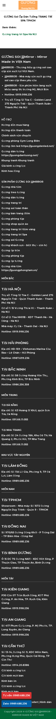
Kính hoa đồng (10, 171)
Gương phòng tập (12, 255)
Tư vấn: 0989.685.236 (16, 695)
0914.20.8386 (20, 665)
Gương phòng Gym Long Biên (20, 140)
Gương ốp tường (11, 261)
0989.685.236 (20, 480)
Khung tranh (26, 160)
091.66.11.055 (20, 419)
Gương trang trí (11, 202)
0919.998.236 (23, 94)
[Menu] (4, 5)
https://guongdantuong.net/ (19, 155)
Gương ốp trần (10, 250)
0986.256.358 (20, 384)
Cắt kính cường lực (13, 670)
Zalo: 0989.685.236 (15, 703)
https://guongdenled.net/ (37, 146)
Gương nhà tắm (11, 187)
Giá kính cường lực (13, 165)
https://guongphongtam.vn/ (19, 270)
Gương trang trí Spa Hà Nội (19, 34)
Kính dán (46, 702)
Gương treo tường (13, 192)
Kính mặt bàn (10, 691)
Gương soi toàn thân (14, 208)
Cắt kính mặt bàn (12, 675)
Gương (19, 239)
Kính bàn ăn (8, 681)
